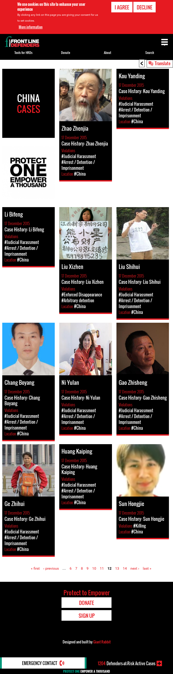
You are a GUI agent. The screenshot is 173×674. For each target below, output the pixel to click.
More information (31, 27)
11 (102, 568)
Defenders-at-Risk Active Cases (126, 663)
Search (149, 52)
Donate (65, 52)
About (107, 52)
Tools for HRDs (23, 52)
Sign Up (87, 615)
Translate (163, 63)
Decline (144, 7)
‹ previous (51, 568)
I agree (122, 7)
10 (94, 568)
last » (147, 568)
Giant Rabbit (102, 642)
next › (134, 568)
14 (125, 568)
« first (35, 568)
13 (117, 568)
